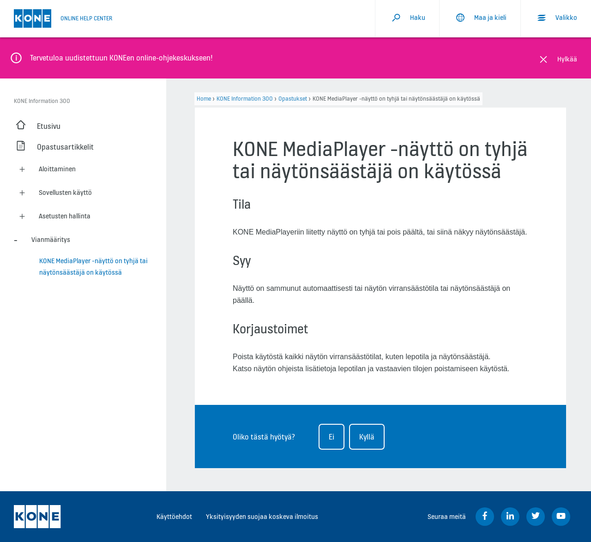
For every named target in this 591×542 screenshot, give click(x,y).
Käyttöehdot (174, 516)
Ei (331, 437)
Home (204, 98)
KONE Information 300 (245, 98)
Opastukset (292, 98)
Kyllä (366, 437)
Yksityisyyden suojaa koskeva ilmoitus (262, 516)
